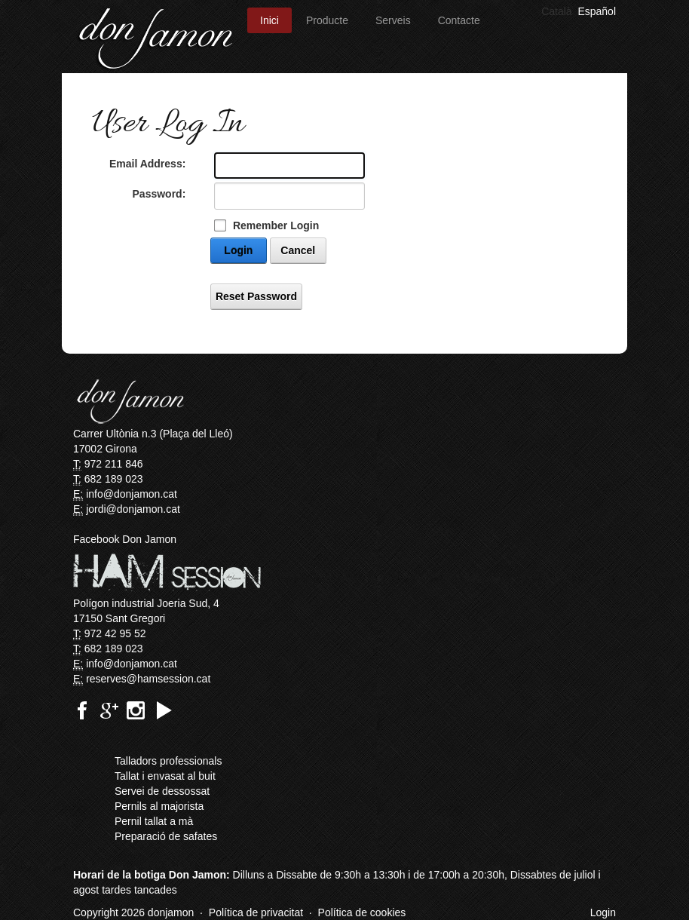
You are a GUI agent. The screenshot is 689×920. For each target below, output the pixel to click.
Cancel (297, 250)
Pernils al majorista (159, 806)
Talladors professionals (168, 761)
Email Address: (147, 164)
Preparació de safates (166, 836)
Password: (159, 194)
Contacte (459, 20)
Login (238, 250)
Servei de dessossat (162, 791)
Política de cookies (362, 912)
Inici (269, 20)
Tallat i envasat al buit (165, 776)
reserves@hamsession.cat (148, 679)
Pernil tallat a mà (154, 821)
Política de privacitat (256, 912)
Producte (327, 20)
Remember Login (276, 225)
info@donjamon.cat (131, 494)
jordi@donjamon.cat (133, 509)
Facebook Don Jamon (124, 539)
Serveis (393, 20)
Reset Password (256, 296)
